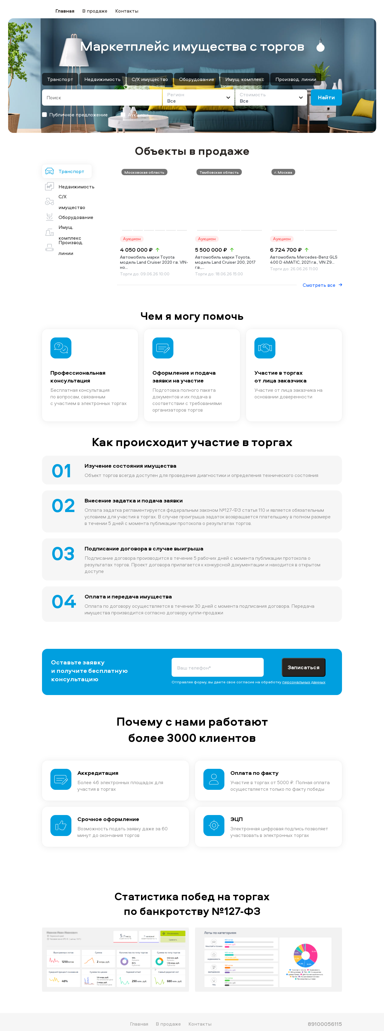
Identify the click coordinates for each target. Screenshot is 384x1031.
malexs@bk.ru (324, 1017)
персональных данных (304, 665)
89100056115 (325, 1008)
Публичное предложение (75, 114)
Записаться (304, 651)
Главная (65, 10)
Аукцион (134, 114)
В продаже (94, 10)
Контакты (126, 10)
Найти (326, 97)
